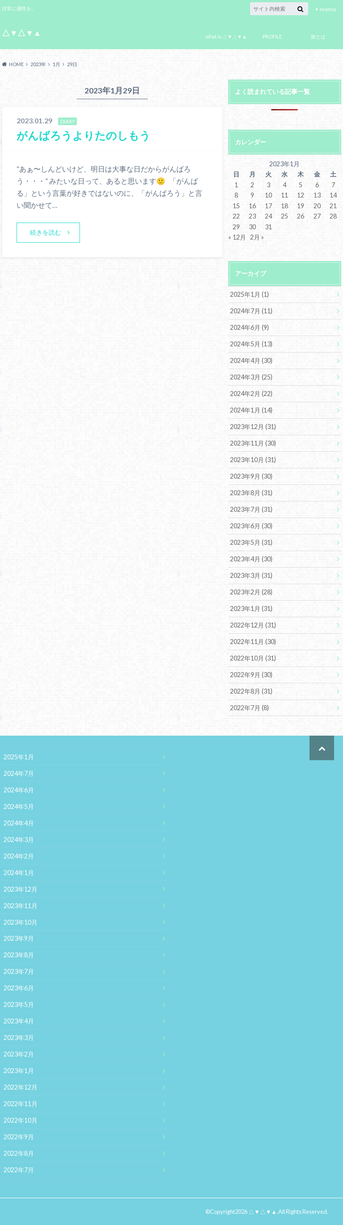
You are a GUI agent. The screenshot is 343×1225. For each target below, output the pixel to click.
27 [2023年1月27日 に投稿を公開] (317, 216)
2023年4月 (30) (251, 559)
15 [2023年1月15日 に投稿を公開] (236, 206)
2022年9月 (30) (251, 674)
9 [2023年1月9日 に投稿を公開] (252, 195)
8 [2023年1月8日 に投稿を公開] (236, 195)
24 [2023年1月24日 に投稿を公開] (268, 216)
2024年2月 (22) (251, 393)
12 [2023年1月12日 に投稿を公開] (300, 195)
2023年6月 (19, 988)
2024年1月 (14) (251, 410)
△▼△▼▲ (21, 33)
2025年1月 (19, 757)
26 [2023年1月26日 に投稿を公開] (300, 216)
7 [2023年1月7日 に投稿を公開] (333, 185)
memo (328, 9)
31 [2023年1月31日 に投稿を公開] (268, 227)
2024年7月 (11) (251, 311)
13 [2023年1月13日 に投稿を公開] (317, 195)
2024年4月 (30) (251, 360)
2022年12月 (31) (253, 625)
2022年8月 (19, 1153)
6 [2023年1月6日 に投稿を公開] (317, 185)
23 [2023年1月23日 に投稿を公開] (252, 216)
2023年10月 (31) (253, 459)
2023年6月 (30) (251, 526)
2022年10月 (21, 1120)
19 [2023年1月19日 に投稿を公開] (300, 206)
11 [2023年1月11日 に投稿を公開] (284, 195)
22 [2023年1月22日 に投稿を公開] (236, 216)
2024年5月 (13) (251, 344)
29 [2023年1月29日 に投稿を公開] (236, 227)
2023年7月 (19, 971)
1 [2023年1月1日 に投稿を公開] (236, 185)
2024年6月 (19, 790)
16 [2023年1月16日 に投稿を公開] (252, 206)
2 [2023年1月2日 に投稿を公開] (252, 185)
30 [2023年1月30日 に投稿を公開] (252, 227)
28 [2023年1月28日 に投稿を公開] (333, 216)
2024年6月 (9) (249, 327)
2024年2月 (19, 856)
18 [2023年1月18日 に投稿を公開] (284, 206)
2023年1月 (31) (251, 608)
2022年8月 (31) (251, 691)
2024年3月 (19, 839)
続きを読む (45, 232)
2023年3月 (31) (251, 575)
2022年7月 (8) (249, 707)
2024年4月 (19, 823)
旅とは (318, 36)
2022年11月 (21, 1103)
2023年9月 (19, 938)
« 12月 (237, 237)
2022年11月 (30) (253, 641)
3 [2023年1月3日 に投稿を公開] (268, 185)
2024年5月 (19, 806)
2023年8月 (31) (251, 493)
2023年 (38, 64)
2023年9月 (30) (251, 476)
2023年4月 (19, 1021)
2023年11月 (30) (253, 443)
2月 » (257, 237)
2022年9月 (19, 1137)
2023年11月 (21, 905)
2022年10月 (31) (253, 658)
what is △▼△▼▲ (226, 36)
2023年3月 (19, 1037)
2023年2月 (19, 1054)
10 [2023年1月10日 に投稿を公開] (268, 195)
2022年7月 (19, 1170)
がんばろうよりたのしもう (84, 135)
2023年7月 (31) (251, 509)
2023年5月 (19, 1004)
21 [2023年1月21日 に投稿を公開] (333, 206)
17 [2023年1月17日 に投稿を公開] (268, 206)
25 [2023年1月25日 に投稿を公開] (284, 216)
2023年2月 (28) (251, 592)
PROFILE (272, 36)
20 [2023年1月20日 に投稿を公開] (317, 206)
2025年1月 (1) (249, 294)
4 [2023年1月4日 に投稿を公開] (284, 185)
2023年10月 (21, 922)
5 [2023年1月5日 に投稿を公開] (300, 185)
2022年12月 (21, 1087)
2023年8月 (19, 955)
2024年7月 (19, 773)
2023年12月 (21, 889)
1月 (56, 64)
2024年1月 (19, 872)
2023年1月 (19, 1070)
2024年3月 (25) (251, 377)
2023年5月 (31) (251, 542)
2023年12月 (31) (253, 426)
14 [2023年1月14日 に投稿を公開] (333, 195)
